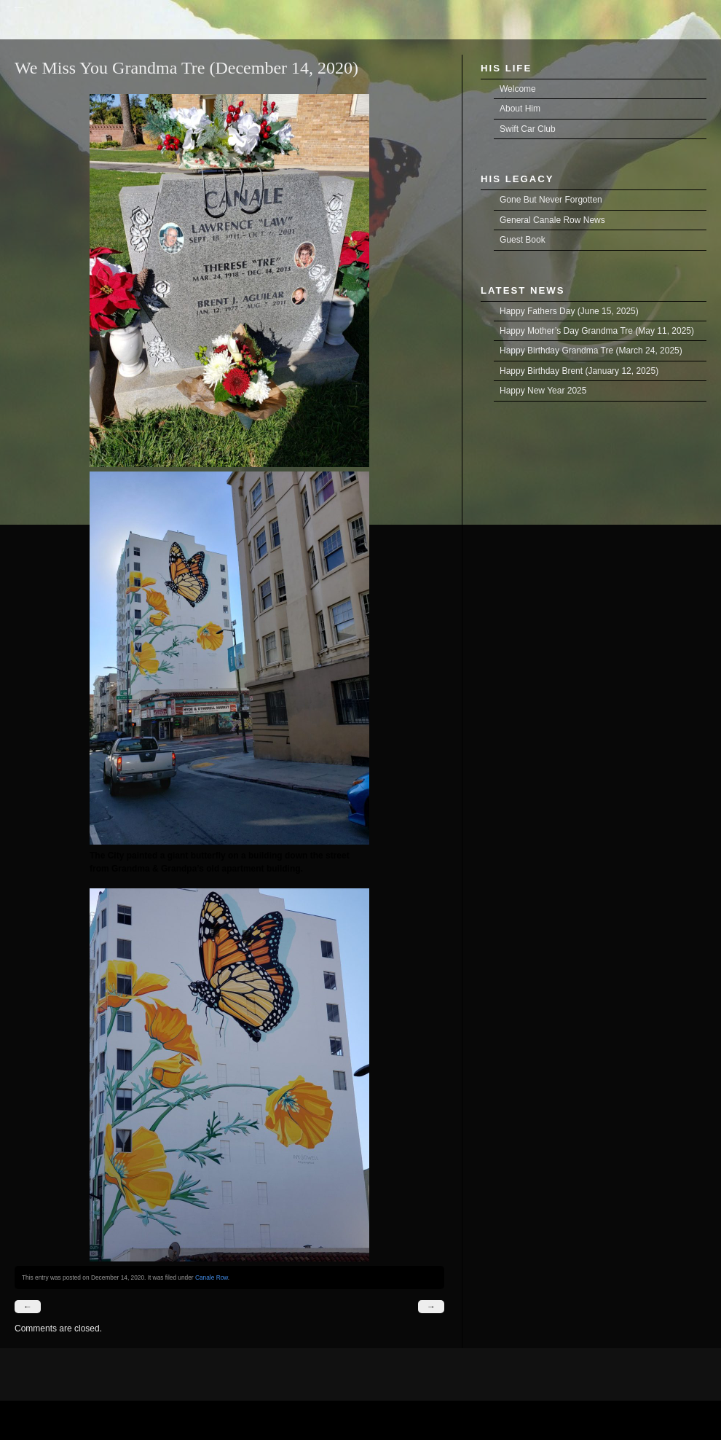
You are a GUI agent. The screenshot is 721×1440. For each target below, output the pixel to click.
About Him (520, 108)
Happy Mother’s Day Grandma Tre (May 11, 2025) (597, 331)
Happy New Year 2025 (543, 391)
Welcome (518, 89)
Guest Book (522, 240)
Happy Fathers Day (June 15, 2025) (569, 311)
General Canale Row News (552, 220)
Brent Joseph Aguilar (19, 7)
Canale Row (211, 1277)
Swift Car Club (528, 129)
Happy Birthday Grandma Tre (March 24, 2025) (591, 350)
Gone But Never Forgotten (551, 200)
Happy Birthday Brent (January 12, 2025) (579, 371)
